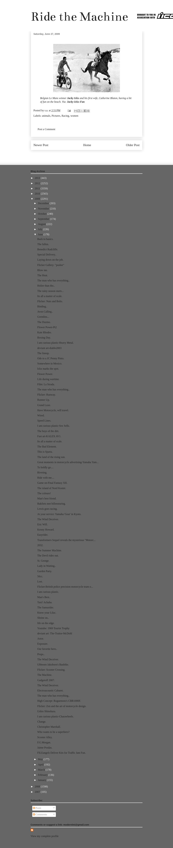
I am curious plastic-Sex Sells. (53, 425)
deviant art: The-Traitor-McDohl (54, 633)
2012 (38, 183)
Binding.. (42, 306)
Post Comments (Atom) (93, 155)
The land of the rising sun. (51, 457)
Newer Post (41, 145)
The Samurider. (45, 607)
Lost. (40, 581)
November (44, 208)
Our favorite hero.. (47, 648)
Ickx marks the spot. (48, 368)
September (44, 218)
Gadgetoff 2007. (46, 680)
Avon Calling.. (45, 311)
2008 (38, 786)
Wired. (40, 415)
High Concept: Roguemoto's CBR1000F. (59, 700)
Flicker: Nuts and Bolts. (50, 301)
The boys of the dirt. (48, 431)
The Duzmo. (44, 322)
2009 (38, 198)
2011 (38, 188)
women (74, 115)
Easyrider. (42, 534)
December (44, 203)
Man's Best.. (43, 597)
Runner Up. (43, 399)
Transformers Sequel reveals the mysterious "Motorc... (66, 540)
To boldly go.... (45, 467)
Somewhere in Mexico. (49, 363)
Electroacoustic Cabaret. (50, 690)
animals (46, 115)
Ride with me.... (45, 477)
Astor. (40, 638)
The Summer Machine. (49, 550)
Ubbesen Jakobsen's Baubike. (53, 664)
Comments (40, 814)
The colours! (44, 493)
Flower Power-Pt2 (47, 327)
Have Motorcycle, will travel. (53, 410)
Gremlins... (43, 316)
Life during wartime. (48, 379)
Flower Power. (45, 374)
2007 (38, 791)
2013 (38, 178)
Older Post (133, 145)
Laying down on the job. (50, 259)
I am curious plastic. (48, 591)
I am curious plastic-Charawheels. (55, 716)
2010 (38, 193)
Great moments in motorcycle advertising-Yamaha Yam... (68, 462)
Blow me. (42, 270)
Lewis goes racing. (47, 508)
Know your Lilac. (46, 612)
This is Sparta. (45, 451)
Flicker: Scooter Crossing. (51, 669)
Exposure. (42, 643)
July (40, 229)
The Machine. (44, 674)
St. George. (43, 560)
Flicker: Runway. (46, 394)
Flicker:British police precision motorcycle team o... (65, 586)
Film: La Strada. (46, 384)
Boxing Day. (44, 337)
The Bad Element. (47, 446)
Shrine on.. (43, 617)
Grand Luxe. (44, 405)
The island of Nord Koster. (51, 488)
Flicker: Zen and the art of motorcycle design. (61, 706)
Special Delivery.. (46, 254)
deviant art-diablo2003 (49, 348)
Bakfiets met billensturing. (51, 503)
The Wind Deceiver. (48, 519)
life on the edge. (45, 623)
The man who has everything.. (53, 280)
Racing (65, 115)
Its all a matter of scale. (49, 296)
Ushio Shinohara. (46, 711)
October (42, 213)
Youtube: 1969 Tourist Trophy (53, 628)
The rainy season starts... (50, 291)
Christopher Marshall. (49, 726)
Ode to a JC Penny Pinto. (50, 358)
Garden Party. (44, 571)
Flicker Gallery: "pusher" (50, 265)
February (43, 774)
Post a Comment (46, 129)
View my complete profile (45, 836)
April (41, 764)
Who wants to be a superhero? (53, 732)
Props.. (41, 654)
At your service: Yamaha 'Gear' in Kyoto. (59, 514)
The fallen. (43, 244)
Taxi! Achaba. (44, 602)
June (40, 234)
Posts (37, 808)
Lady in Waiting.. (46, 565)
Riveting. (42, 472)
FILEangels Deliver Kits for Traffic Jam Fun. (61, 752)
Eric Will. (42, 524)
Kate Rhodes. (44, 332)
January (42, 780)
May (40, 759)
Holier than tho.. (46, 285)
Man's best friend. (46, 498)
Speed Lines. (44, 420)
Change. (41, 721)
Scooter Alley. (44, 737)
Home (87, 145)
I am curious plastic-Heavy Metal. (55, 342)
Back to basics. (45, 239)
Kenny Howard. (45, 529)
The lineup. (43, 353)
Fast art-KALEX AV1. (49, 436)
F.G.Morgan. (44, 742)
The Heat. (42, 275)
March (42, 769)
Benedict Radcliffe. (47, 249)
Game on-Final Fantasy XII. (52, 482)
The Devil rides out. (48, 555)
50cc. (40, 576)
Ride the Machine (79, 16)
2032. (40, 545)
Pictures (56, 115)
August (42, 224)
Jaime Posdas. (44, 747)
